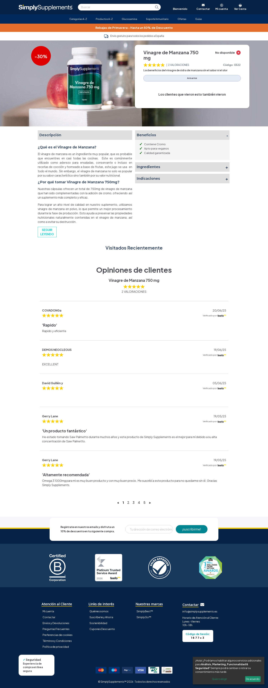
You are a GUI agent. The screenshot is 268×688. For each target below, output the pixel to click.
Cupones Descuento (102, 629)
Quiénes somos (99, 611)
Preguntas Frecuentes (56, 629)
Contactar (49, 617)
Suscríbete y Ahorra (101, 617)
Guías (198, 18)
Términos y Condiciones (57, 640)
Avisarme (192, 78)
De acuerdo (253, 678)
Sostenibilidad (98, 623)
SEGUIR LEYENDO (47, 232)
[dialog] (228, 670)
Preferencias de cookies (58, 634)
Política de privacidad (56, 646)
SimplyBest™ (145, 611)
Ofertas (182, 18)
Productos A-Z (104, 18)
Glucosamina (129, 18)
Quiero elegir (219, 678)
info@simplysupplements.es (199, 611)
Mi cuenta (48, 611)
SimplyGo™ (144, 617)
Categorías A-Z (78, 18)
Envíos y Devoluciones (56, 623)
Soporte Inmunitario (157, 18)
